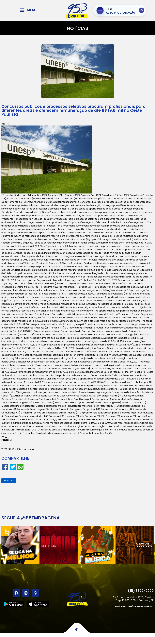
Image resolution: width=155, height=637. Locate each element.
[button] (8, 480)
